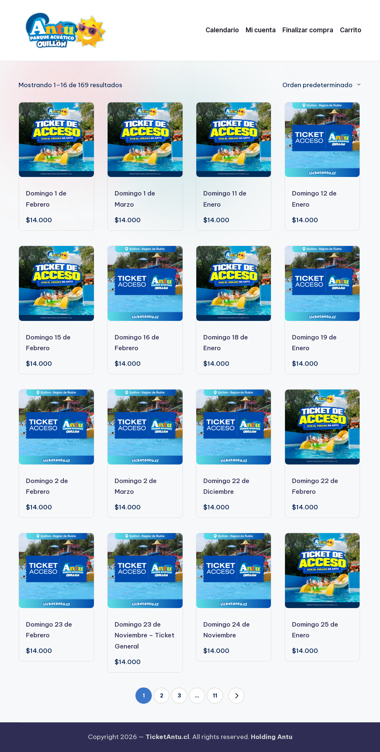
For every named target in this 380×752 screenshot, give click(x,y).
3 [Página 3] (179, 695)
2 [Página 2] (161, 695)
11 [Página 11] (215, 695)
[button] (236, 695)
